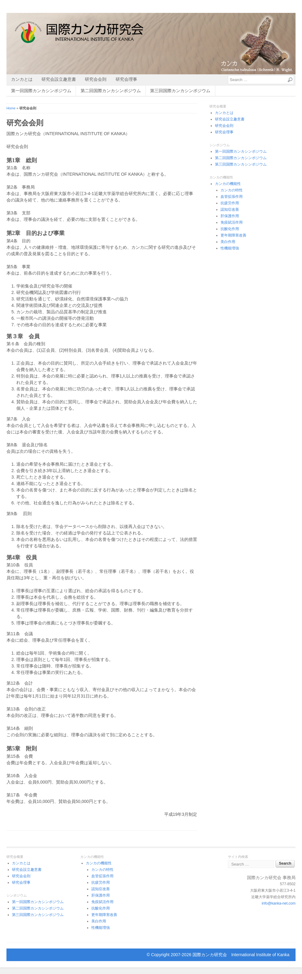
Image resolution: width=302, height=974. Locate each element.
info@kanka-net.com (279, 903)
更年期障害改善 (233, 235)
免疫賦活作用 (232, 222)
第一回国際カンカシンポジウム (41, 90)
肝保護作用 (230, 216)
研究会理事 (126, 79)
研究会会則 (95, 79)
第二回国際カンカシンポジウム (111, 90)
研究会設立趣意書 (59, 79)
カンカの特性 (232, 190)
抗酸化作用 (230, 229)
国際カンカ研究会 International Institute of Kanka (241, 954)
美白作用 (228, 242)
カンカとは (22, 79)
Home (10, 108)
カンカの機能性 (228, 184)
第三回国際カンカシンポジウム (180, 90)
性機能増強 (230, 248)
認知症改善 (230, 209)
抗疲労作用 (230, 203)
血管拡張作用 (232, 196)
